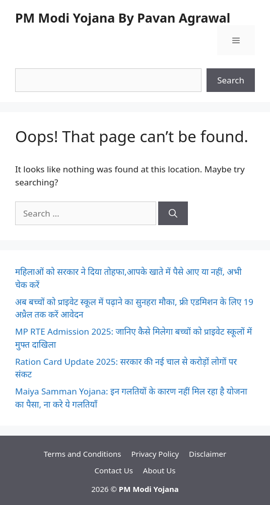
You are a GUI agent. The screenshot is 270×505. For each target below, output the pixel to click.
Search (230, 80)
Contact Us (114, 470)
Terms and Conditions (82, 454)
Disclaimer (207, 454)
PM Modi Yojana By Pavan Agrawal (122, 17)
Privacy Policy (155, 454)
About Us (159, 470)
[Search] (173, 213)
